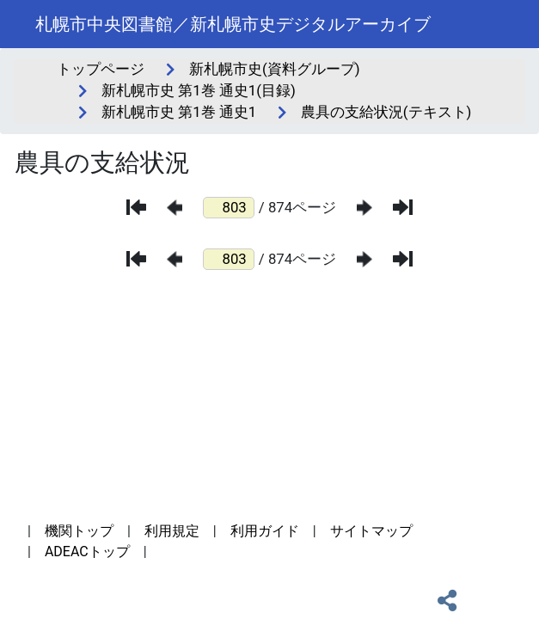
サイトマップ (371, 531)
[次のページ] (364, 207)
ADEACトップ (87, 551)
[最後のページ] (403, 207)
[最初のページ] (136, 207)
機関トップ (79, 531)
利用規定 (171, 531)
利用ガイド (264, 531)
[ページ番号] (228, 207)
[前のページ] (174, 207)
